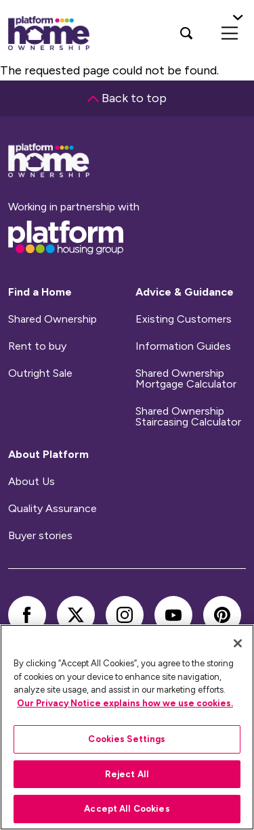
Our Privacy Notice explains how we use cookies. (125, 703)
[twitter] (76, 615)
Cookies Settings (126, 739)
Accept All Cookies (126, 809)
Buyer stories (40, 535)
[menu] (229, 33)
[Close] (238, 643)
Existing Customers (183, 319)
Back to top (127, 98)
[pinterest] (222, 615)
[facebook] (27, 615)
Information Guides (183, 346)
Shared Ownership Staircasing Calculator (188, 417)
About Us (31, 481)
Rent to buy (37, 346)
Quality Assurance (52, 508)
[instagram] (125, 615)
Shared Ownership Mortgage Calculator (185, 379)
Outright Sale (40, 373)
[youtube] (173, 615)
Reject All (127, 774)
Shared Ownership (52, 319)
